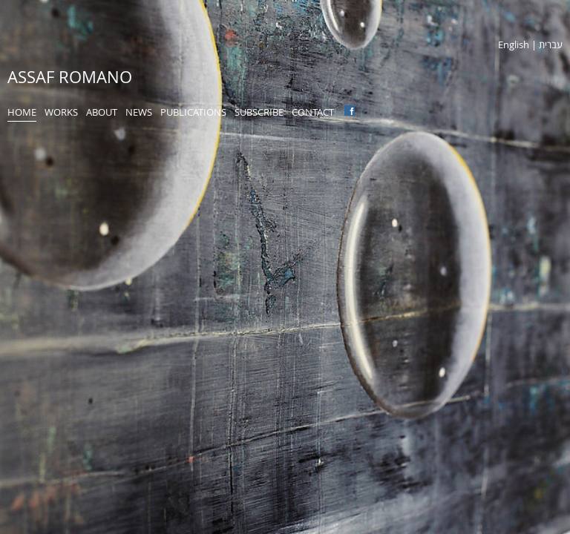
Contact (313, 112)
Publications (193, 112)
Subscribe (259, 112)
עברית (551, 44)
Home (21, 112)
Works (61, 112)
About (101, 112)
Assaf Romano (69, 77)
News (138, 112)
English (513, 44)
